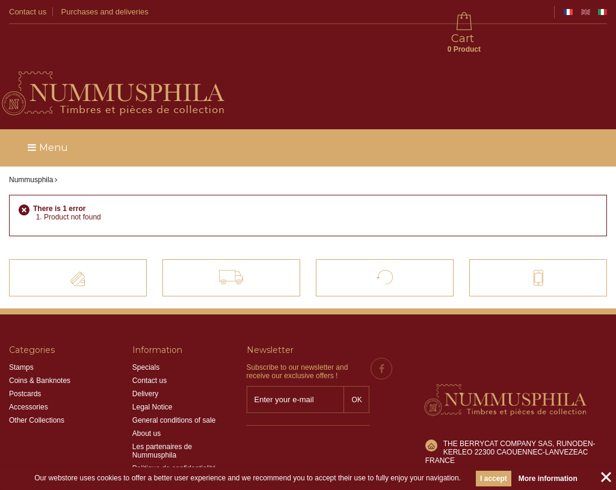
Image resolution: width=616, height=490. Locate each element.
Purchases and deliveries (105, 11)
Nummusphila (31, 146)
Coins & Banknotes (39, 347)
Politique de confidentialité (174, 434)
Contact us (27, 11)
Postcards (25, 360)
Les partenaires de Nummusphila (162, 417)
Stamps (21, 333)
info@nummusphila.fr (477, 419)
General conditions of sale (174, 386)
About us (146, 400)
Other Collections (36, 386)
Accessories (28, 373)
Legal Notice (152, 373)
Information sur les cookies (175, 448)
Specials (145, 333)
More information (548, 478)
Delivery (145, 360)
